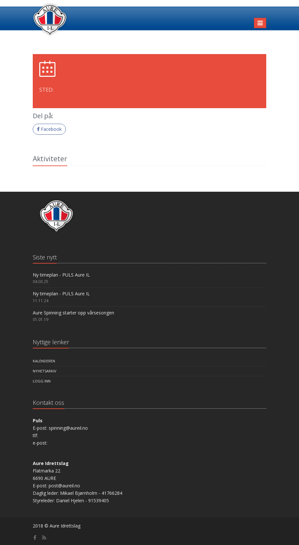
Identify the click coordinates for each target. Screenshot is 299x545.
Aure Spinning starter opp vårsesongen (73, 313)
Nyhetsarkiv (44, 371)
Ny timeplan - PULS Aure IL (61, 275)
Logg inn (42, 381)
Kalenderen (44, 360)
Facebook (49, 129)
